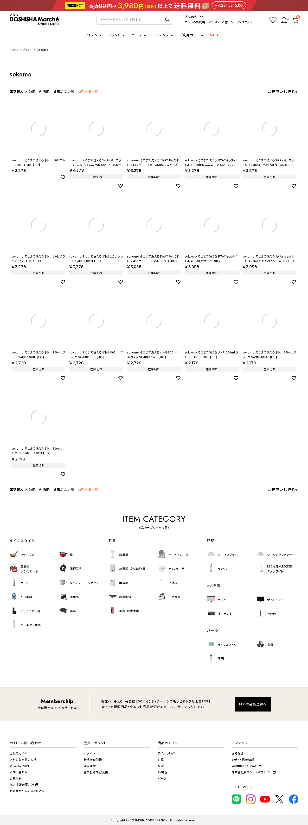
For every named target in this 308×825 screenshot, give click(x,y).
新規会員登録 (93, 759)
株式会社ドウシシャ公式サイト (254, 772)
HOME (14, 49)
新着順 (44, 91)
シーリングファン (241, 22)
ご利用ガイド (189, 34)
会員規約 (16, 778)
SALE (214, 34)
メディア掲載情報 (243, 759)
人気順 (30, 91)
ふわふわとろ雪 (217, 22)
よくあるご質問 (19, 766)
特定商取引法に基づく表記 (27, 791)
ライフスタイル (167, 753)
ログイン (89, 753)
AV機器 (162, 772)
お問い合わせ (19, 772)
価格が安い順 (63, 91)
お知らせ (238, 753)
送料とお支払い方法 (23, 759)
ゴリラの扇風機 (195, 22)
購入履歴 (90, 766)
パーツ (162, 778)
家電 (161, 759)
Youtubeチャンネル (247, 766)
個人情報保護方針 (24, 784)
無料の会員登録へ (253, 704)
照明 (161, 766)
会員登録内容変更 (96, 772)
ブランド (28, 49)
